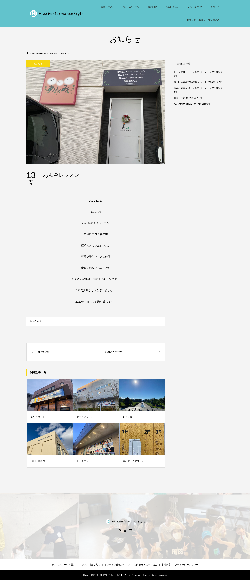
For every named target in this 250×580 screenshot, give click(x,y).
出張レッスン (108, 6)
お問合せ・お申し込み (145, 564)
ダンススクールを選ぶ (63, 564)
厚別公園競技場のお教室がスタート (192, 88)
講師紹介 (152, 6)
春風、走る (179, 98)
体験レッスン (172, 6)
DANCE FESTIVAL (183, 104)
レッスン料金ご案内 (89, 564)
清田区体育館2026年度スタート (190, 82)
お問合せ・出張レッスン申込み (203, 20)
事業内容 (215, 6)
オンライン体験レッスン (117, 564)
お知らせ (38, 64)
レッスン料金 (195, 6)
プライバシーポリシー (186, 564)
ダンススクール (131, 6)
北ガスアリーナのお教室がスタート (192, 72)
